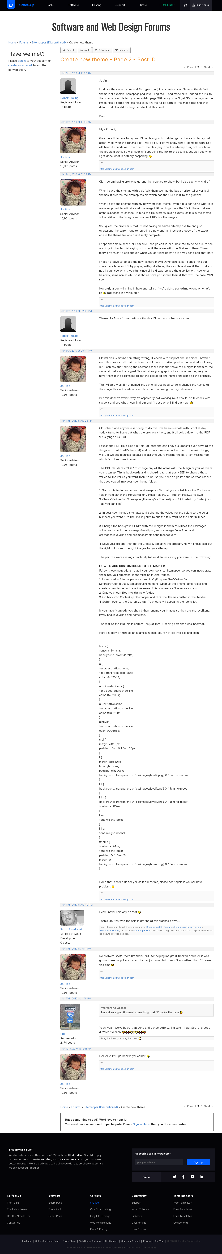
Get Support (111, 1241)
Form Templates (182, 1216)
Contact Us (13, 1222)
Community (139, 1195)
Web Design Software (90, 1241)
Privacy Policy (123, 1247)
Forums (23, 42)
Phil (62, 1033)
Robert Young (69, 98)
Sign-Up (198, 1162)
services (76, 1159)
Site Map (159, 1241)
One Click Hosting (100, 1209)
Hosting (96, 4)
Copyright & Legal (130, 1241)
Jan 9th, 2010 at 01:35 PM (76, 174)
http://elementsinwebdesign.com (117, 169)
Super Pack (55, 1216)
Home (12, 42)
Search (69, 50)
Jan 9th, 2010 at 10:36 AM (76, 122)
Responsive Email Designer (188, 927)
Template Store (183, 1195)
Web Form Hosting (100, 1222)
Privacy (147, 1241)
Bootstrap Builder (142, 930)
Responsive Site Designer (159, 927)
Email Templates (182, 1209)
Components (180, 1222)
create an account (20, 65)
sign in (22, 60)
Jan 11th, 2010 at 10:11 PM (76, 948)
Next (207, 67)
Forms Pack (55, 1209)
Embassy (137, 1216)
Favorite (121, 50)
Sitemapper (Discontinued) (49, 42)
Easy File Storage (100, 1216)
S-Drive (94, 1202)
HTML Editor (167, 4)
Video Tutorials (140, 1209)
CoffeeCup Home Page (47, 1241)
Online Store (69, 1241)
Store (143, 4)
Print (84, 50)
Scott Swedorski (71, 929)
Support (120, 4)
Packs (50, 4)
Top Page (27, 1241)
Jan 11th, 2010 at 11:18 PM (76, 998)
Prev (190, 67)
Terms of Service (142, 1247)
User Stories (139, 1229)
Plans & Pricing (98, 1229)
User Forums (139, 1222)
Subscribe (102, 50)
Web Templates (182, 1202)
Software (73, 4)
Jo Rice (65, 157)
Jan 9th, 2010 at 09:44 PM (76, 350)
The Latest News (17, 1209)
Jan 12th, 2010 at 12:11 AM (76, 1048)
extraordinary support (87, 1163)
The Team (13, 1202)
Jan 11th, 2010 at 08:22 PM (76, 420)
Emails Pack (55, 1202)
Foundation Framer (109, 930)
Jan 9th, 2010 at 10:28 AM (76, 73)
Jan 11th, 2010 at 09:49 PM (77, 904)
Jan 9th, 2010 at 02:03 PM (76, 311)
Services (95, 1195)
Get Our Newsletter (18, 1216)
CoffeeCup (14, 1195)
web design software (52, 1159)
